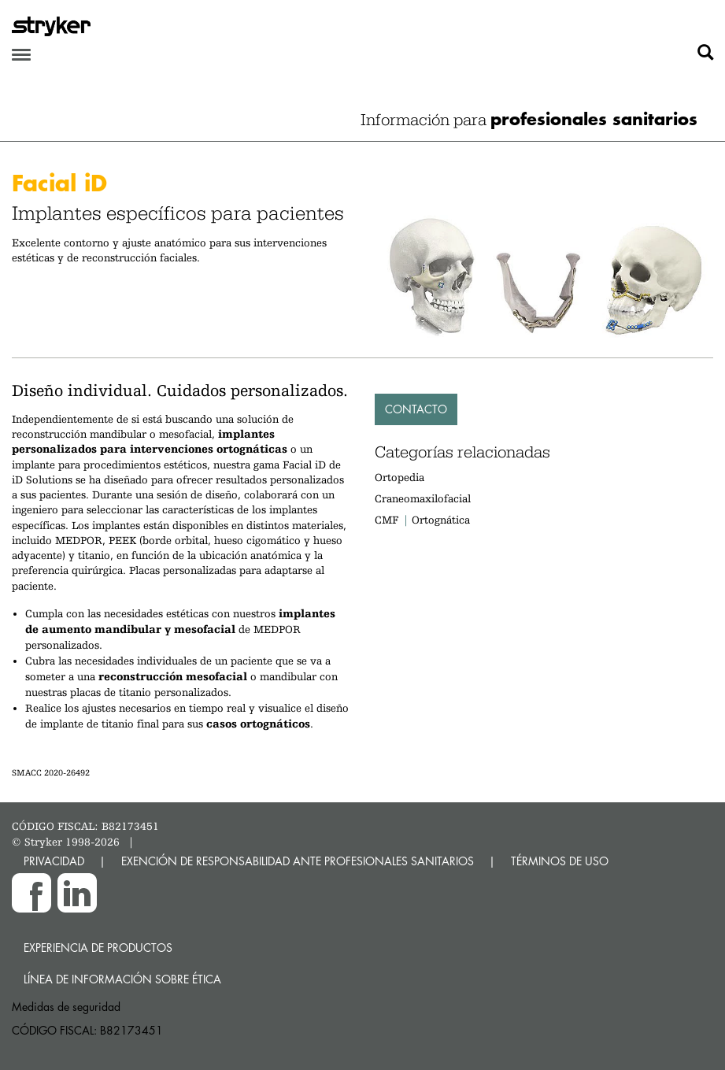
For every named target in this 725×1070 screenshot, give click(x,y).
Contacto (416, 409)
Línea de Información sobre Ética (122, 979)
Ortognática (441, 519)
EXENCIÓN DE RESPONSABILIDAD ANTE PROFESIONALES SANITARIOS (297, 860)
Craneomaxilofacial (423, 498)
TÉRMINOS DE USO (559, 860)
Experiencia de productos (98, 947)
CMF (386, 519)
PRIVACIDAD (54, 860)
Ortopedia (399, 477)
